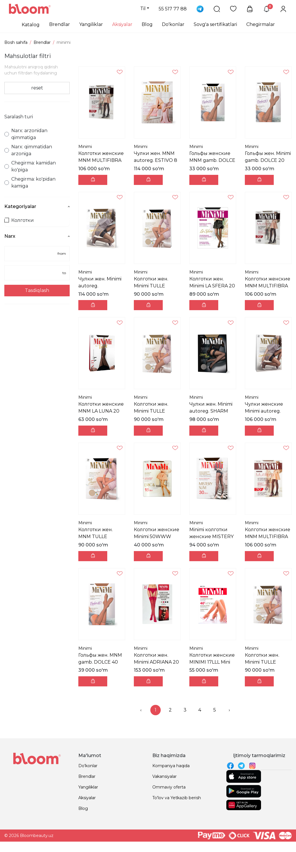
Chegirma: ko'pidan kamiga (30, 182)
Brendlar (59, 24)
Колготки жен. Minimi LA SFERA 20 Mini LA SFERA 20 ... (212, 285)
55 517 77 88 (173, 9)
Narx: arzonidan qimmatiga (25, 134)
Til (143, 8)
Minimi (85, 146)
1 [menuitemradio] (155, 710)
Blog (147, 24)
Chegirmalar (260, 24)
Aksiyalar (122, 24)
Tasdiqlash (37, 290)
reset (37, 88)
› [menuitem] (229, 710)
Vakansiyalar (164, 776)
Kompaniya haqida (171, 765)
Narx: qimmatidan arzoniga (28, 150)
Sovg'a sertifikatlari (215, 24)
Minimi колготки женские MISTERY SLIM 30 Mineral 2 (211, 536)
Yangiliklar (91, 24)
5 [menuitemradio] (214, 710)
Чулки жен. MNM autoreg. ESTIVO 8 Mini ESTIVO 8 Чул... (156, 160)
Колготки (19, 220)
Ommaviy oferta (169, 787)
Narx (37, 236)
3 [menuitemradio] (185, 710)
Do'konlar (173, 24)
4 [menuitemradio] (199, 710)
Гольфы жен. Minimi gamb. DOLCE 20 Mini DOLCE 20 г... (268, 160)
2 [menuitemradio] (170, 710)
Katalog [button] (31, 24)
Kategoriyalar (37, 206)
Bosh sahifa (15, 42)
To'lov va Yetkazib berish (176, 797)
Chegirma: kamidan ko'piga (30, 166)
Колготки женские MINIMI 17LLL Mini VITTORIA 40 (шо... (212, 662)
